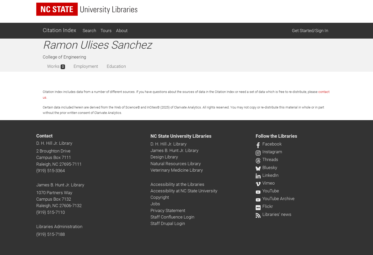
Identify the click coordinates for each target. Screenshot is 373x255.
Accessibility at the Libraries (177, 184)
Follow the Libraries (276, 136)
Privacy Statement (167, 210)
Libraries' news (273, 214)
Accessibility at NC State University (183, 190)
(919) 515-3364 (50, 170)
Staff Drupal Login (167, 223)
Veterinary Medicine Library (176, 170)
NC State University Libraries (180, 136)
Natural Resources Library (175, 163)
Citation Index (59, 30)
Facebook (269, 144)
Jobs (155, 203)
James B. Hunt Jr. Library (60, 184)
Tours (106, 30)
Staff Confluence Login (172, 217)
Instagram (269, 151)
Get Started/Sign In (310, 30)
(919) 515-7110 (50, 212)
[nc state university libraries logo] (86, 9)
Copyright (159, 197)
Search (89, 30)
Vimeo (265, 183)
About (121, 30)
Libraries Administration (59, 226)
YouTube (267, 190)
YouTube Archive (275, 198)
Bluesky (266, 167)
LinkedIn (267, 175)
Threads (267, 159)
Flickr (264, 206)
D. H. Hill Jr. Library (54, 143)
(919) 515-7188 (50, 234)
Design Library (164, 156)
